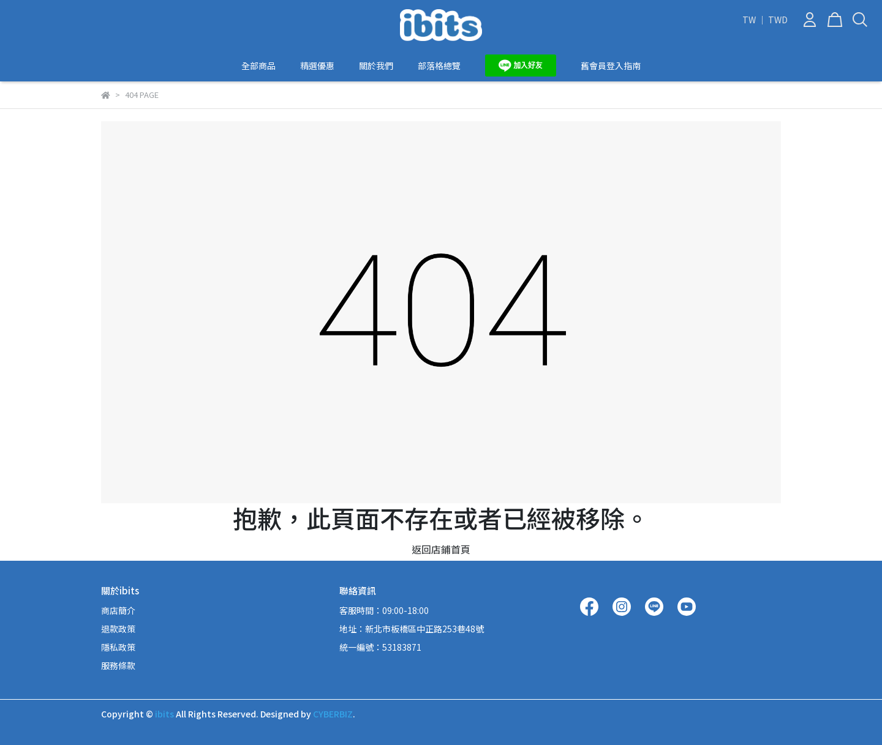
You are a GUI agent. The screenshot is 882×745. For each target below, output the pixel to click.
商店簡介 (118, 610)
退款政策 (118, 629)
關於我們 (376, 65)
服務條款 (118, 665)
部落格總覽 (439, 65)
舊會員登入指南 (611, 65)
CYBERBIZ (333, 714)
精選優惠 (317, 65)
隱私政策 (118, 647)
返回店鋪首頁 (441, 549)
